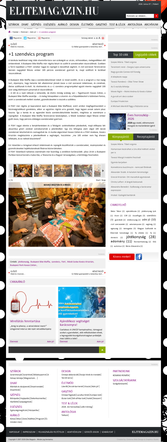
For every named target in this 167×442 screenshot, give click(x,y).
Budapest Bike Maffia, (40, 261)
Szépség (36, 24)
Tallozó (64, 415)
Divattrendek (37, 386)
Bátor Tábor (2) (118, 211)
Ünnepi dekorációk (69, 374)
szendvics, (56, 261)
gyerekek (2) (120, 220)
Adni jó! (33, 32)
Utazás (87, 386)
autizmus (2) (119, 246)
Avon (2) (118, 216)
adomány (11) (121, 241)
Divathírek (15, 390)
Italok (89, 398)
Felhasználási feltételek (51, 432)
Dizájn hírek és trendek (90, 374)
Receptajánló (146, 137)
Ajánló (62, 24)
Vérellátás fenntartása (25, 321)
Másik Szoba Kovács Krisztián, (80, 261)
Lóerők (64, 386)
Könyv (12, 419)
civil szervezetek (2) (119, 224)
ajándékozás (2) (133, 211)
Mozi (19, 419)
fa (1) (153, 233)
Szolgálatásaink (120, 383)
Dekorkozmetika (38, 398)
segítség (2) (151, 224)
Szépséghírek (25, 402)
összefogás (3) (139, 216)
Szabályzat (107, 432)
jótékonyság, (24, 261)
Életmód (87, 24)
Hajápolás (24, 398)
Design (74, 24)
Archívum (151, 24)
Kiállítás (31, 419)
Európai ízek (95, 395)
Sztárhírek (27, 374)
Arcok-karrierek (76, 386)
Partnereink (121, 371)
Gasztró (101, 24)
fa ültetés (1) (141, 233)
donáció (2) (117, 238)
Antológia (135, 24)
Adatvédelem (74, 432)
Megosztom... (30, 378)
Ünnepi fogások (68, 395)
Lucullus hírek (83, 395)
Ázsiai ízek (66, 398)
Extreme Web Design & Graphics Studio (142, 439)
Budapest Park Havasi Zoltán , (23, 265)
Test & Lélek (117, 24)
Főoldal (15, 32)
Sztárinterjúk (16, 374)
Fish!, (63, 261)
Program (40, 419)
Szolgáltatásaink (124, 380)
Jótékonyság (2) (134, 220)
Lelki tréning (86, 407)
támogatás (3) (129, 229)
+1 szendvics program (47, 32)
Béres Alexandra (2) (134, 246)
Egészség (49, 24)
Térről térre (66, 378)
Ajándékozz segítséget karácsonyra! (75, 323)
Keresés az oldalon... (156, 16)
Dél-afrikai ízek (78, 398)
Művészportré (39, 374)
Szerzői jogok (91, 432)
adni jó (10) (149, 219)
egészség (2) (116, 229)
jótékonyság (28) (141, 237)
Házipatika (33, 410)
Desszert (97, 398)
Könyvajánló (120, 137)
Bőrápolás (14, 398)
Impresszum (29, 432)
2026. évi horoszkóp (70, 407)
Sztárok (13, 24)
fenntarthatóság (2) (142, 242)
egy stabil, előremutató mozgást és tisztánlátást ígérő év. (141, 126)
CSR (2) (127, 216)
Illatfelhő (14, 402)
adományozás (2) (136, 224)
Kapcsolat (14, 432)
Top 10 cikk (120, 54)
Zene (24, 419)
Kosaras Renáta (121, 375)
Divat (25, 24)
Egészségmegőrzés (18, 410)
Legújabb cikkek (145, 54)
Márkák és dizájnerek (20, 386)
